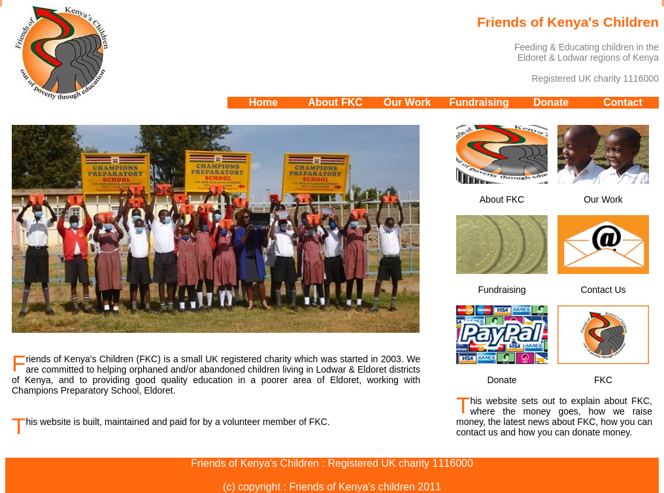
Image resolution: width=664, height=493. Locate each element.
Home (263, 102)
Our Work (407, 102)
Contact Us (603, 255)
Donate (551, 102)
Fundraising (479, 102)
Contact (622, 102)
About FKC (335, 102)
